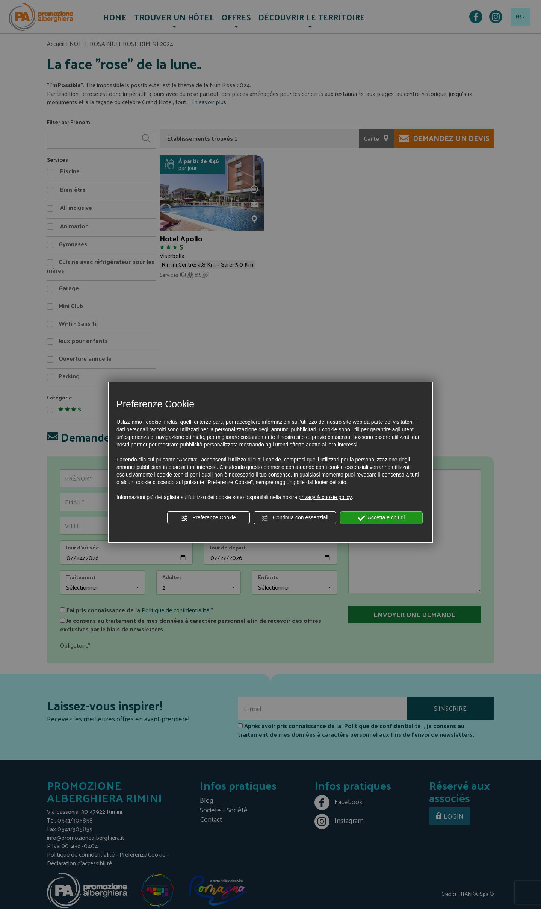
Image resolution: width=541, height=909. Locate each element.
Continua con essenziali (294, 517)
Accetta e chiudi (381, 517)
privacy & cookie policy (325, 497)
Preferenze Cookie (208, 517)
